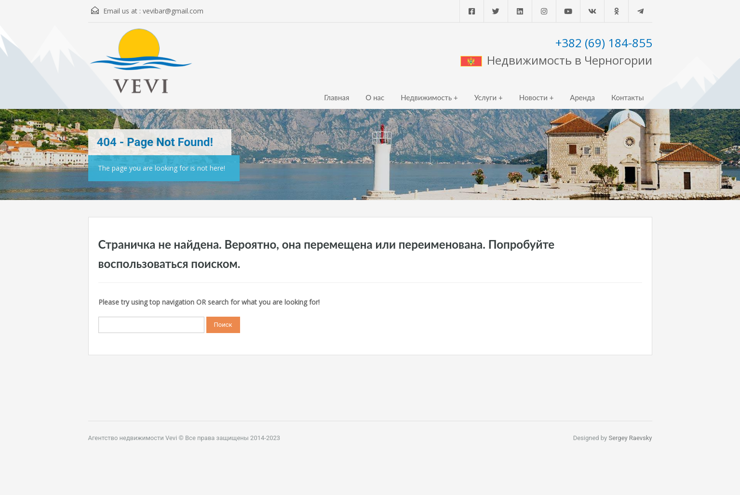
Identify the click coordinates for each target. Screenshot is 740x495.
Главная (336, 97)
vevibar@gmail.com (173, 10)
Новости (533, 97)
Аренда (582, 97)
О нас (374, 97)
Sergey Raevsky (630, 437)
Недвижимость (426, 97)
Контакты (627, 97)
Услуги (485, 97)
